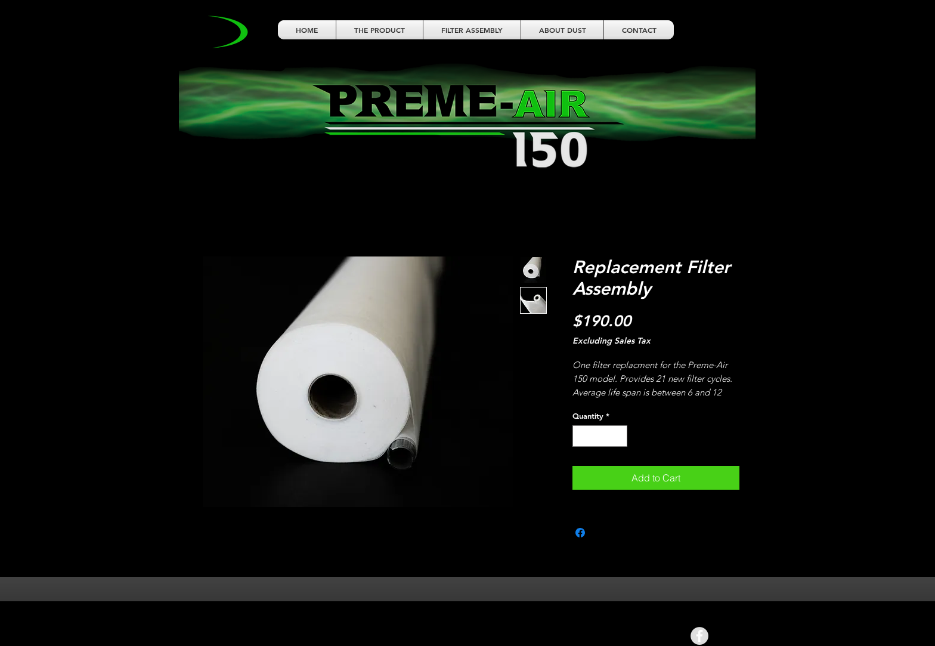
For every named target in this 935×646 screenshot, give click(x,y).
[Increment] (619, 436)
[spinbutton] (600, 436)
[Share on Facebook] (580, 533)
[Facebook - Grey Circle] (699, 636)
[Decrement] (581, 436)
